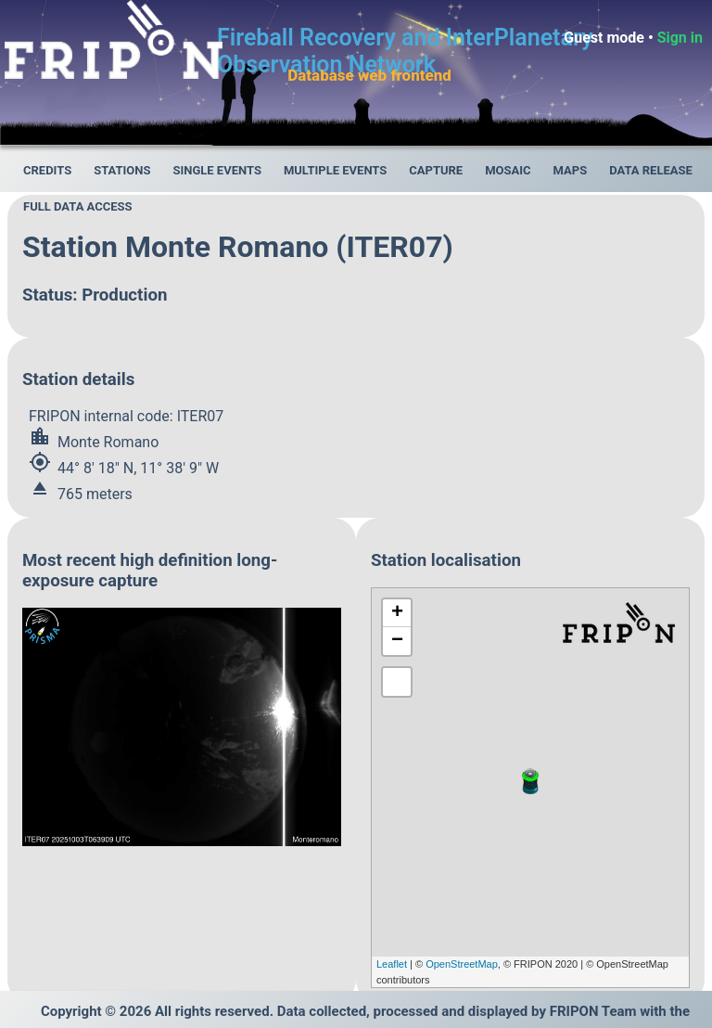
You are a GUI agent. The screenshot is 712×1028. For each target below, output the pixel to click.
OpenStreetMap (462, 964)
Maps (570, 170)
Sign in (680, 37)
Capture (436, 170)
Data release (651, 170)
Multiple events (335, 170)
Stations (122, 170)
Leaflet (391, 964)
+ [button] (397, 613)
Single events (216, 170)
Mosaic (507, 170)
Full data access (78, 206)
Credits (47, 170)
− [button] (397, 641)
